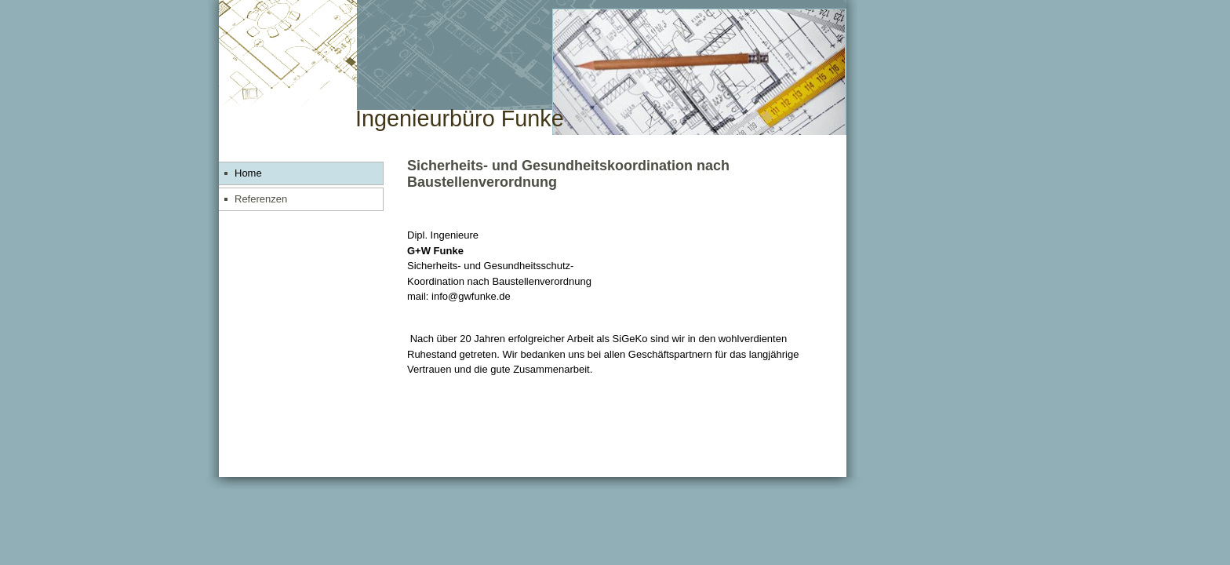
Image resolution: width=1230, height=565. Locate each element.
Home (248, 173)
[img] (532, 68)
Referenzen (261, 199)
